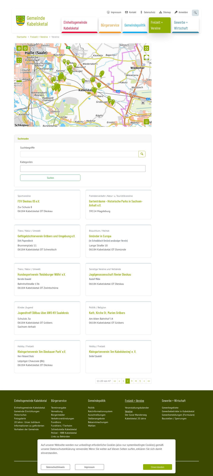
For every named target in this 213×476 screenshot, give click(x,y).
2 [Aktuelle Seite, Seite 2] (127, 380)
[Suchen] (50, 178)
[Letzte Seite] (148, 381)
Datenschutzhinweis (55, 466)
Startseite (21, 36)
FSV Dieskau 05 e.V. (29, 201)
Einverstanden (157, 466)
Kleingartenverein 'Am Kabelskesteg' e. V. (112, 351)
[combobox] (82, 168)
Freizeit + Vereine (39, 36)
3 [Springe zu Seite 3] (131, 380)
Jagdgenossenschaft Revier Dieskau (110, 274)
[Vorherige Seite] (119, 381)
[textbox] (27, 168)
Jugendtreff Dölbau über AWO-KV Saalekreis (43, 313)
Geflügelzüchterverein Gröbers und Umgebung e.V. (46, 236)
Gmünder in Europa (100, 236)
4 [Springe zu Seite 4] (136, 380)
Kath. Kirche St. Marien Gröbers (107, 313)
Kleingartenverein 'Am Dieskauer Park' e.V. (42, 351)
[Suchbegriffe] (79, 154)
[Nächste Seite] (144, 381)
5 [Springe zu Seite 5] (140, 380)
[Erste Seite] (114, 381)
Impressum (89, 466)
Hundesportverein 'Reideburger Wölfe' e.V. (42, 274)
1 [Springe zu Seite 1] (123, 380)
